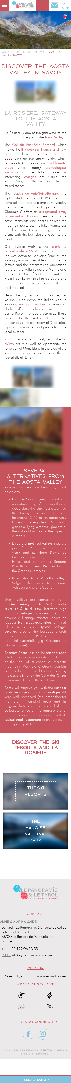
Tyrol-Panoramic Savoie (41, 295)
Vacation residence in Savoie (25, 52)
